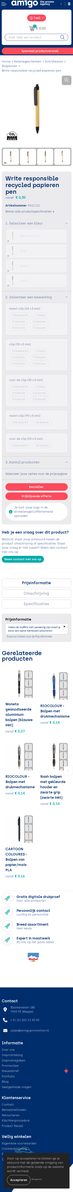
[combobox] (31, 37)
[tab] (36, 583)
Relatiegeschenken (27, 61)
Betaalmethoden (14, 1109)
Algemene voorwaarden (19, 1143)
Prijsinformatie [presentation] (36, 583)
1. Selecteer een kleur (24, 223)
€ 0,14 (50, 722)
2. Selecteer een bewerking (28, 297)
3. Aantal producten (22, 462)
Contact (8, 1104)
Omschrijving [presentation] (36, 593)
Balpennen (9, 66)
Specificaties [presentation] (36, 604)
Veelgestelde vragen (16, 1087)
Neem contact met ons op (22, 559)
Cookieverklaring (14, 1148)
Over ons (8, 1049)
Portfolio (8, 1076)
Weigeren (36, 1179)
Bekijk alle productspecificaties (29, 211)
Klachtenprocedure (16, 1120)
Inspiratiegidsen (13, 1060)
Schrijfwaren (54, 61)
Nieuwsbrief (10, 1071)
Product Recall (12, 1126)
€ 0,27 (15, 731)
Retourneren (10, 1115)
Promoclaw (10, 1065)
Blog (5, 1081)
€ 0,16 (15, 876)
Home (6, 61)
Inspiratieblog (12, 1055)
